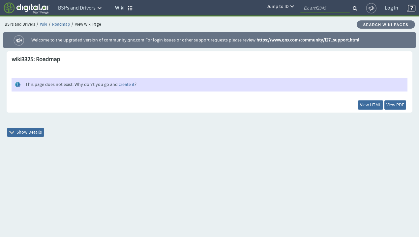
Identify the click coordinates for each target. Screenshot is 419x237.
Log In (391, 8)
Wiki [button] (124, 8)
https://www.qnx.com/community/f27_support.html (307, 40)
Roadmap (61, 24)
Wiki (43, 24)
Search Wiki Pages (385, 25)
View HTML (356, 106)
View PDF (391, 106)
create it (127, 85)
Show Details (30, 136)
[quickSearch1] (325, 8)
